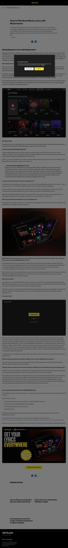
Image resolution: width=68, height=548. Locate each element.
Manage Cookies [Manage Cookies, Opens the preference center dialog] (29, 68)
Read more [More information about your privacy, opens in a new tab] (43, 65)
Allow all (39, 68)
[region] (34, 66)
